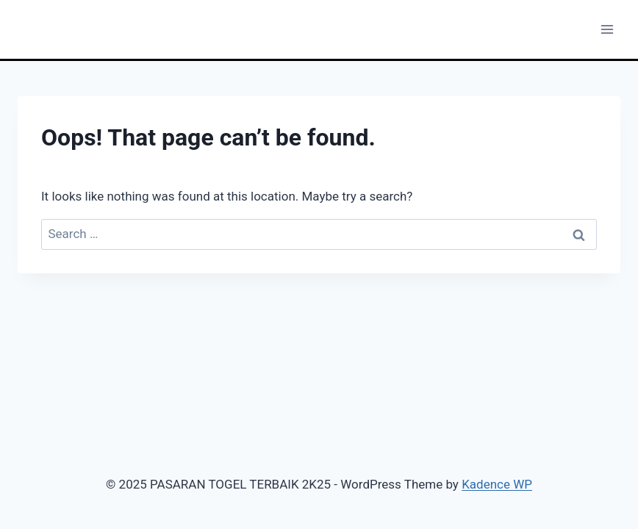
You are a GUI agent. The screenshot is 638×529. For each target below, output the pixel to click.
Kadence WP (497, 484)
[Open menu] (606, 29)
